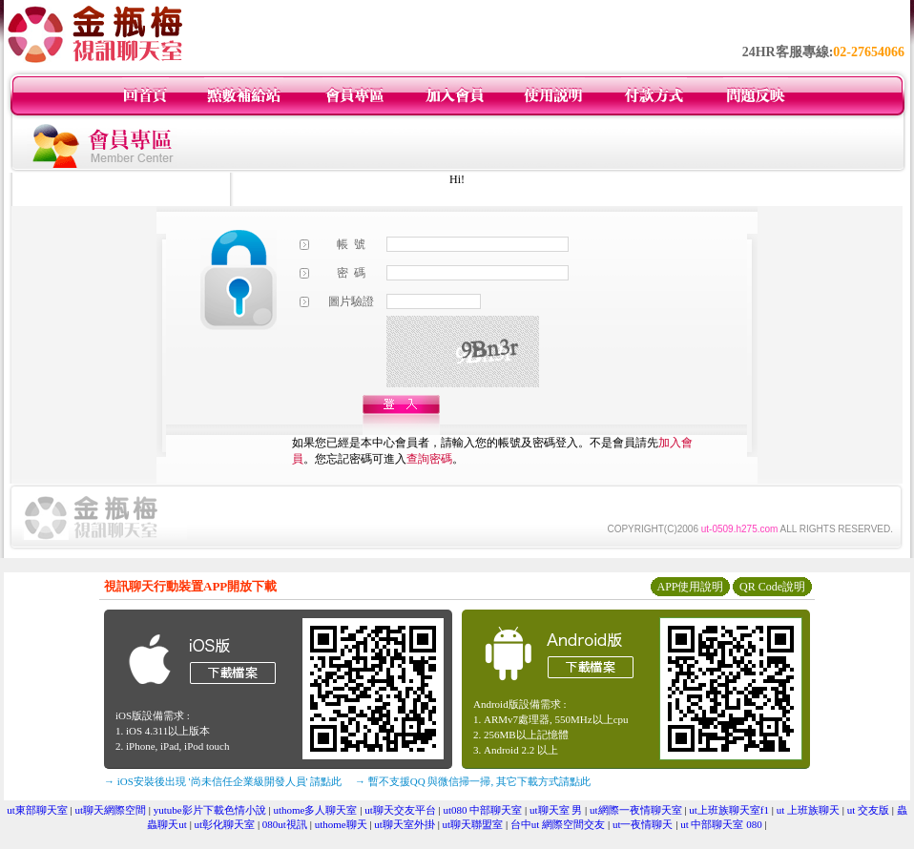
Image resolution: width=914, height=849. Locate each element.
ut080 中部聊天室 (482, 810)
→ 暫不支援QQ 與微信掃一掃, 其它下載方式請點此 (473, 781)
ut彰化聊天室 (225, 824)
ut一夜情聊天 (643, 824)
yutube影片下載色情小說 (210, 810)
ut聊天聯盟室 (473, 824)
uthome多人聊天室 (315, 810)
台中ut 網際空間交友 (557, 824)
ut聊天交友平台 (400, 810)
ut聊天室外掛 (404, 824)
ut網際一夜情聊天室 (636, 810)
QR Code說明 (772, 586)
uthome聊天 (341, 824)
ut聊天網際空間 (111, 810)
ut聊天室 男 (556, 810)
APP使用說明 (689, 586)
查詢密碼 (429, 459)
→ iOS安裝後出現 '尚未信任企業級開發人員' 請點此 (223, 781)
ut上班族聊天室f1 (729, 810)
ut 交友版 (868, 810)
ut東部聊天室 (37, 810)
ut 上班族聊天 (808, 810)
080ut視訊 (284, 824)
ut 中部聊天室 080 (721, 824)
